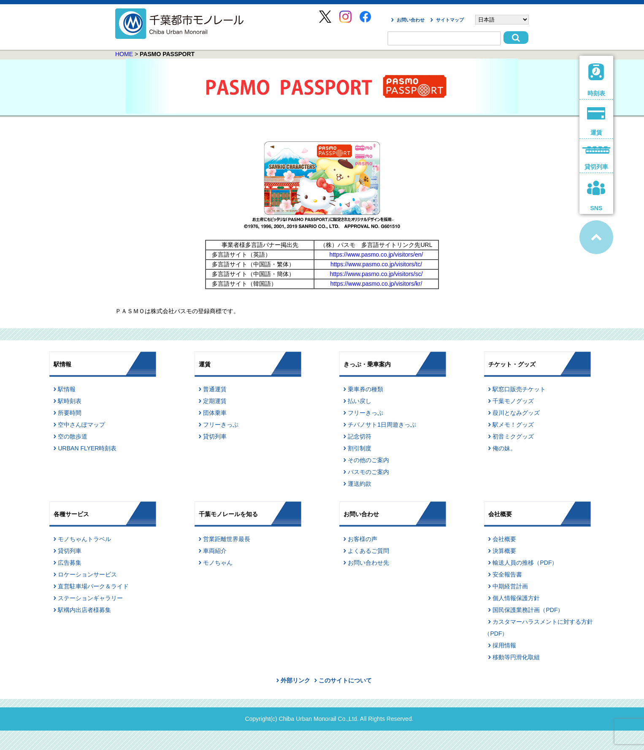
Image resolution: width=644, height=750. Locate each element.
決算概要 (504, 550)
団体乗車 (215, 412)
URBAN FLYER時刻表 (87, 448)
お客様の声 (362, 539)
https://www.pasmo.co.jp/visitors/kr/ (376, 283)
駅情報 (67, 389)
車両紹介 (215, 550)
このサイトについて (345, 680)
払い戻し (359, 401)
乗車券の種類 (365, 389)
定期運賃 (215, 401)
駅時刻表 (69, 401)
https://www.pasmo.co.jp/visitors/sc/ (376, 274)
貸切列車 (215, 436)
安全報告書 (507, 574)
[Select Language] (502, 19)
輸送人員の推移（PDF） (524, 562)
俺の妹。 (504, 448)
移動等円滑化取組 (516, 657)
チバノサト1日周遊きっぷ (382, 424)
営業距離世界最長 (226, 539)
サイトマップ (450, 19)
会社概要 (504, 539)
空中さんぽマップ (81, 424)
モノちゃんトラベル (84, 539)
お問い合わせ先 (368, 562)
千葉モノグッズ (513, 401)
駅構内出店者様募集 (84, 609)
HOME (124, 54)
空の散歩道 (72, 436)
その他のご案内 (368, 460)
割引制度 (359, 448)
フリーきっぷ (220, 424)
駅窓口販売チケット (519, 389)
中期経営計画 (510, 586)
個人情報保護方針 (516, 598)
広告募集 (69, 562)
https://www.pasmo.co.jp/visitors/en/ (376, 254)
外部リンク (295, 680)
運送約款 (359, 483)
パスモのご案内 (368, 471)
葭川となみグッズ (516, 412)
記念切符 (359, 436)
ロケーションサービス (87, 574)
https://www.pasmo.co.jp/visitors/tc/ (376, 264)
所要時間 (69, 412)
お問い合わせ (411, 19)
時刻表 (596, 80)
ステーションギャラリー (90, 598)
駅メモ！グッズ (513, 424)
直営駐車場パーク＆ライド (93, 586)
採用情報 (504, 645)
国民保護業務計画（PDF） (527, 609)
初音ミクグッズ (513, 436)
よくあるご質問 (368, 550)
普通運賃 (215, 389)
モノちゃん (218, 562)
